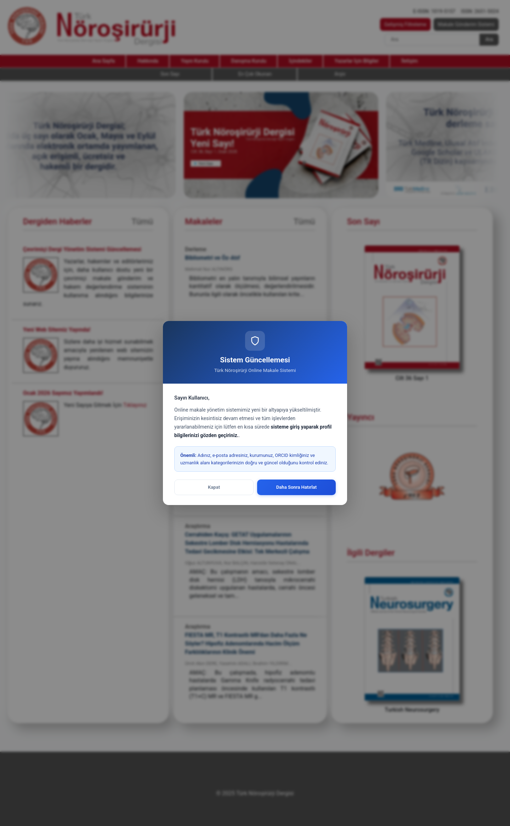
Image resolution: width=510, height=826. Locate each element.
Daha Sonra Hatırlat (296, 487)
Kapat (214, 487)
